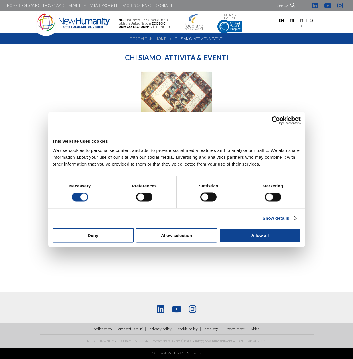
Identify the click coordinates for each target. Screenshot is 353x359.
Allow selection (176, 235)
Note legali (212, 329)
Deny (93, 235)
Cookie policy (188, 329)
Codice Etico (103, 329)
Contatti (164, 5)
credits (196, 353)
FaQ (125, 5)
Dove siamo (53, 5)
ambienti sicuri (130, 329)
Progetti (110, 5)
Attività (90, 5)
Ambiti (74, 5)
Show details (276, 218)
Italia (188, 341)
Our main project (229, 23)
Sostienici (142, 5)
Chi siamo (30, 5)
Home (12, 5)
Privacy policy (160, 329)
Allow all (260, 235)
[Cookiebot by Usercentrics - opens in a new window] (276, 120)
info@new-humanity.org (213, 341)
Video (255, 329)
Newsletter (236, 329)
